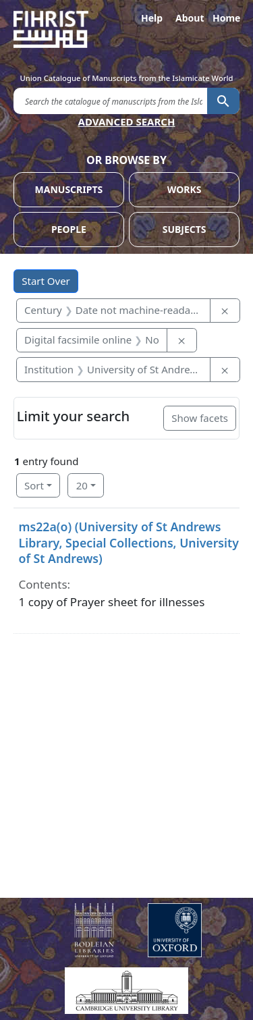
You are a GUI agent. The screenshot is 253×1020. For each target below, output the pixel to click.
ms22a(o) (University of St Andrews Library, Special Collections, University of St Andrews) (129, 542)
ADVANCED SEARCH (126, 121)
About (188, 17)
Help (152, 17)
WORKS (184, 189)
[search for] (110, 100)
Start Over (46, 281)
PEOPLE (68, 229)
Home (226, 17)
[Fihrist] (126, 29)
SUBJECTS (184, 229)
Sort (34, 485)
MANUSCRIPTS (69, 189)
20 (82, 485)
